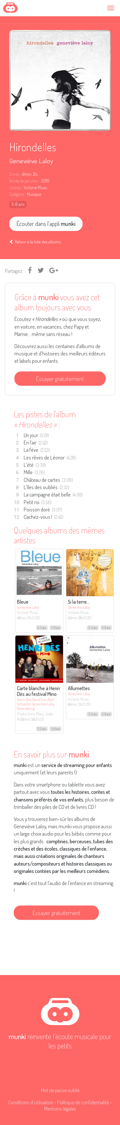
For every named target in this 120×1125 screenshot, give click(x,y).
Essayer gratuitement (60, 378)
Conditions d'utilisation (30, 1102)
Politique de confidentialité (83, 1102)
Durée (14, 174)
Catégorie (16, 194)
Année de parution (23, 181)
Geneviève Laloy (31, 160)
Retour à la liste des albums (35, 241)
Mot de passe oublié (60, 1090)
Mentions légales (60, 1108)
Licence (15, 187)
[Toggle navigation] (111, 8)
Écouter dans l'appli (46, 223)
